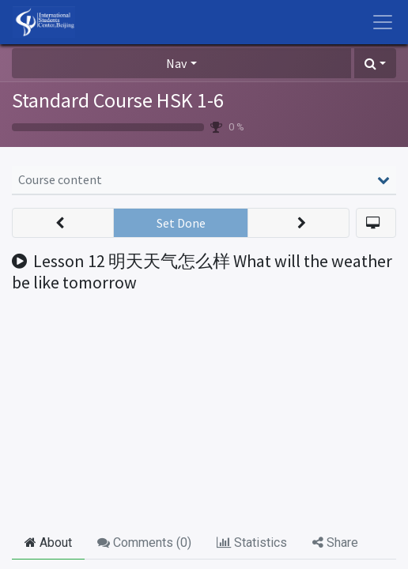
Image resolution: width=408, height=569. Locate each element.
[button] (375, 63)
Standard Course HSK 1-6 (118, 100)
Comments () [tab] (144, 542)
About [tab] (48, 542)
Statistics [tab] (252, 542)
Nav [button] (176, 63)
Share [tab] (335, 542)
